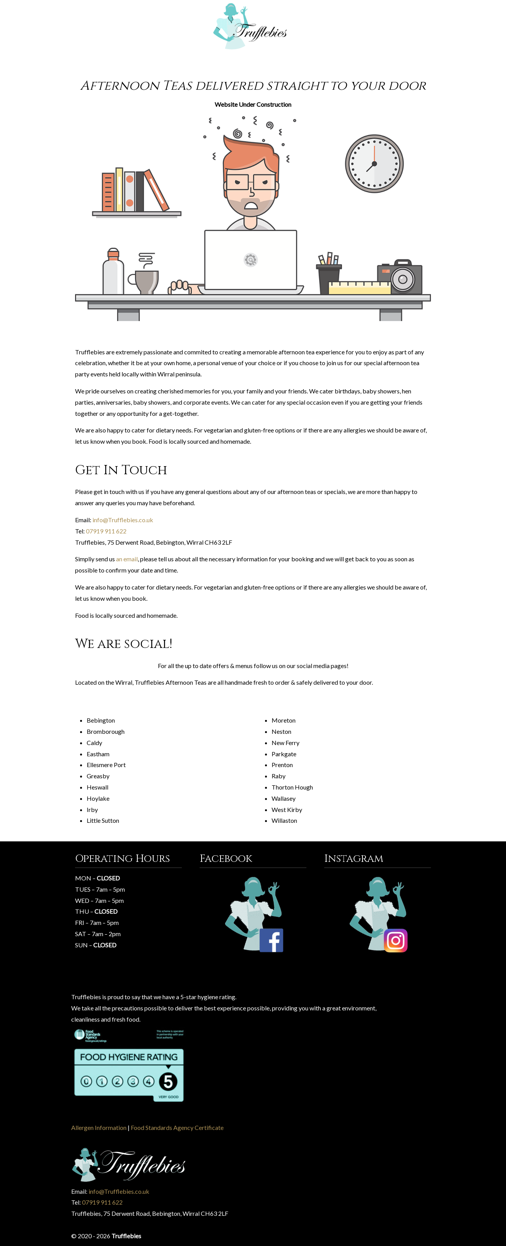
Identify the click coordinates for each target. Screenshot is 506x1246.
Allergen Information (98, 1127)
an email (127, 558)
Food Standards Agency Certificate (177, 1127)
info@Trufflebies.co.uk (122, 519)
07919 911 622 (106, 531)
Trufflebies (253, 26)
